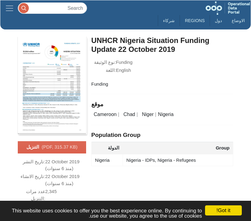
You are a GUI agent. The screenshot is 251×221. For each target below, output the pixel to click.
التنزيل (52, 147)
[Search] (52, 8)
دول (218, 20)
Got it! (223, 210)
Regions (195, 20)
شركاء (169, 20)
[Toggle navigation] (9, 8)
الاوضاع (238, 20)
